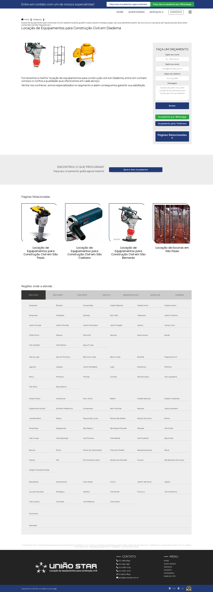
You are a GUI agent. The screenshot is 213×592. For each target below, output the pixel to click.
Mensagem (172, 83)
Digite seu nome (172, 55)
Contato (176, 12)
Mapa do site (170, 576)
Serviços (155, 12)
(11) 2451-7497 (123, 564)
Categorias (37, 19)
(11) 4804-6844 (123, 574)
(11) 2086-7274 (123, 567)
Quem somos (136, 12)
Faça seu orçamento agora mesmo (128, 4)
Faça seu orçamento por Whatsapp (172, 4)
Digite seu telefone (172, 74)
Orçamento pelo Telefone (172, 123)
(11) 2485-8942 (123, 561)
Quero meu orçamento (135, 170)
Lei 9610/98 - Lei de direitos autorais (124, 547)
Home (119, 12)
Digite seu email (172, 64)
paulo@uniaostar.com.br (127, 578)
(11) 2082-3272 (123, 571)
